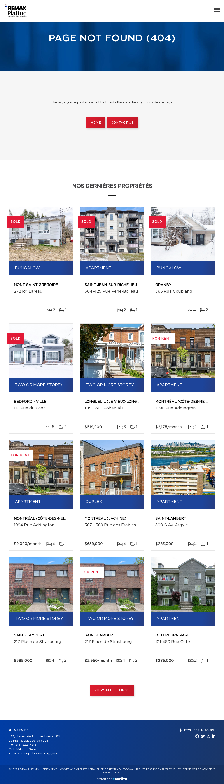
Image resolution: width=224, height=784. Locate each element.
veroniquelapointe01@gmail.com (41, 753)
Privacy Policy (171, 769)
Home (96, 122)
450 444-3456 (26, 745)
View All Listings (111, 690)
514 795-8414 (26, 749)
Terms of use (192, 769)
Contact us (122, 122)
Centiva (120, 778)
